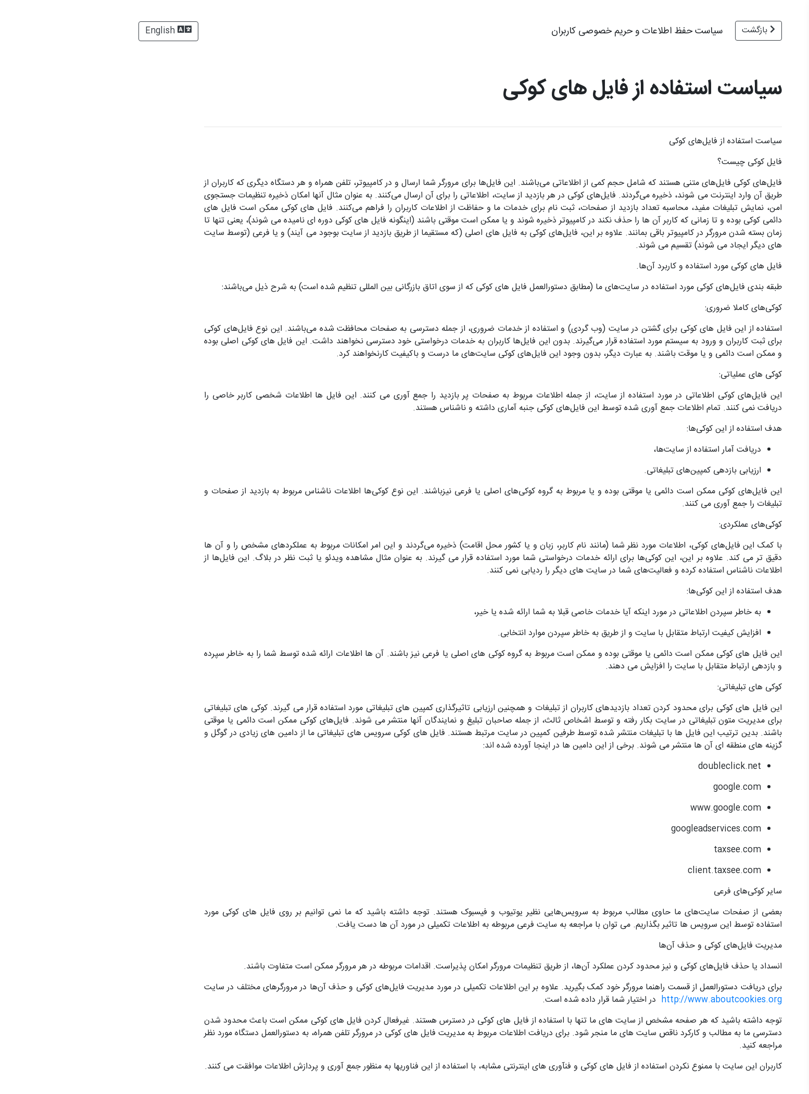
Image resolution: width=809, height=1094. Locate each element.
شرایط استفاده (777, 109)
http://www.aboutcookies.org (590, 1000)
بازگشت (627, 30)
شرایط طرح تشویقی (767, 236)
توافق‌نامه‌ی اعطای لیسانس (755, 147)
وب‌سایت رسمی (767, 1067)
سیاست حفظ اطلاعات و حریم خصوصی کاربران (751, 191)
